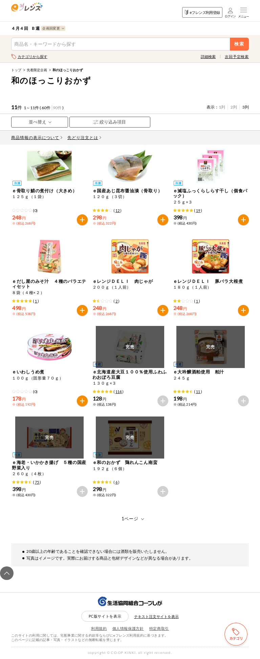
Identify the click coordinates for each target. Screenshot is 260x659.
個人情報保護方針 (128, 628)
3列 (245, 107)
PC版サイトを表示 (105, 616)
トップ (16, 70)
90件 (57, 107)
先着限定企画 (37, 70)
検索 (239, 43)
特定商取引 (159, 628)
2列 (234, 107)
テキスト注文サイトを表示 (156, 616)
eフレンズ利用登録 (202, 12)
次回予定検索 (237, 56)
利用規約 (99, 628)
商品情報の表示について (37, 137)
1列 (222, 107)
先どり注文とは (84, 137)
